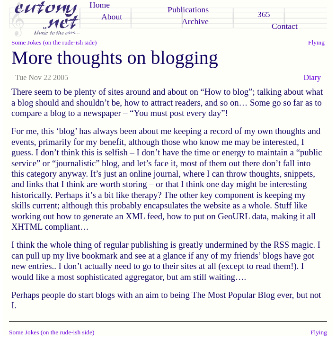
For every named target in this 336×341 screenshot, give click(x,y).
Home (99, 4)
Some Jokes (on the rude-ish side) (54, 42)
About (111, 16)
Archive (195, 21)
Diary (311, 77)
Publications (188, 9)
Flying (316, 42)
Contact (285, 26)
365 (263, 14)
